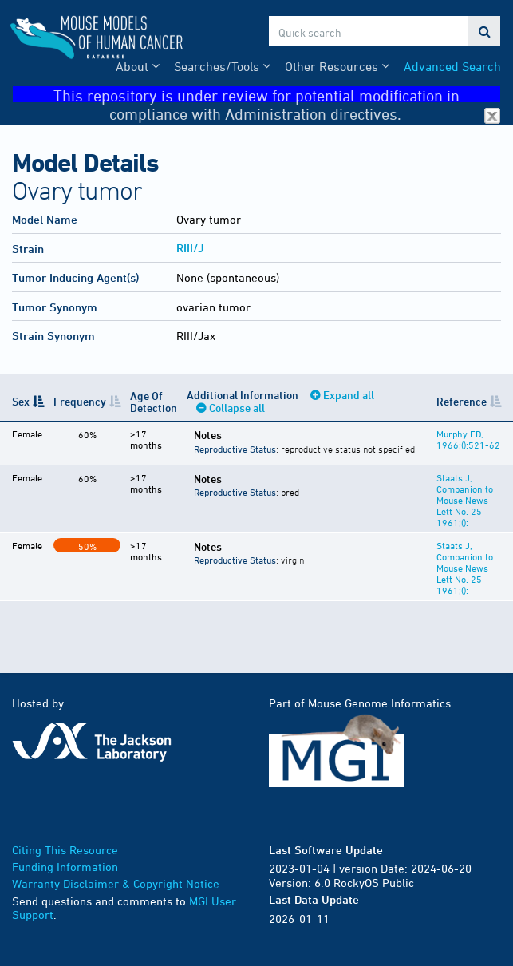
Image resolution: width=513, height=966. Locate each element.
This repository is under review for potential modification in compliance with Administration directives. (276, 94)
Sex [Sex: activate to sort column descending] (21, 401)
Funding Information (65, 866)
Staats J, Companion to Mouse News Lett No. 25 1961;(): (464, 500)
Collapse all (237, 407)
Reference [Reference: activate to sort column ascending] (461, 401)
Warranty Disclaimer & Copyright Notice (115, 883)
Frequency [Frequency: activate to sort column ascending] (79, 401)
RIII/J (190, 248)
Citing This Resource (65, 850)
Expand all (348, 395)
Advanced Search (452, 66)
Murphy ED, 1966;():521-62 (468, 439)
